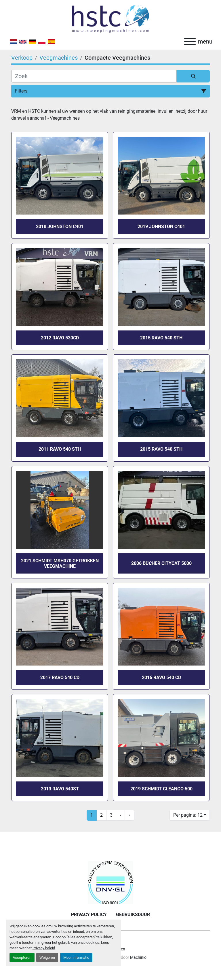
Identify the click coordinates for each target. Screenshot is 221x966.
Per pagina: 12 (188, 815)
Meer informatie (76, 957)
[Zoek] (94, 76)
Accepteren (22, 957)
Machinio (138, 957)
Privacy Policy (89, 914)
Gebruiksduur (133, 914)
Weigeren (47, 957)
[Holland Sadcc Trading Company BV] (110, 882)
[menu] (190, 41)
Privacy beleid (44, 948)
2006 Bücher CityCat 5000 (161, 563)
